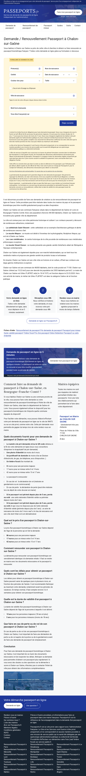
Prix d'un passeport (41, 333)
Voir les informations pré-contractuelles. (21, 171)
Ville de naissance (17, 96)
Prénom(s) (15, 68)
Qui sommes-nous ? (12, 720)
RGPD (6, 733)
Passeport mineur (48, 26)
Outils (68, 25)
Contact (77, 25)
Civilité (13, 75)
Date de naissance (52, 75)
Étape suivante (67, 123)
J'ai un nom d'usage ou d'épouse (23, 88)
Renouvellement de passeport (30, 26)
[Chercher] (48, 96)
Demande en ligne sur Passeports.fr (43, 321)
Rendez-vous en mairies (13, 715)
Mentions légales (10, 728)
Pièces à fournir (10, 717)
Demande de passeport (11, 26)
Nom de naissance (52, 68)
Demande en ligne (13, 705)
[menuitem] (12, 27)
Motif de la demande (18, 108)
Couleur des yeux (17, 81)
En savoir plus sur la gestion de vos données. (49, 171)
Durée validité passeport (13, 333)
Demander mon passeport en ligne (63, 361)
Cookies (7, 735)
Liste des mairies (11, 723)
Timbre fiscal (29, 333)
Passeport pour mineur (71, 330)
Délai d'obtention (56, 333)
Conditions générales (12, 730)
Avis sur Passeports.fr (13, 725)
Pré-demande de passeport (51, 330)
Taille (47, 81)
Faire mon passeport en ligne (68, 12)
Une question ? (32, 706)
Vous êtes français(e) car (20, 114)
